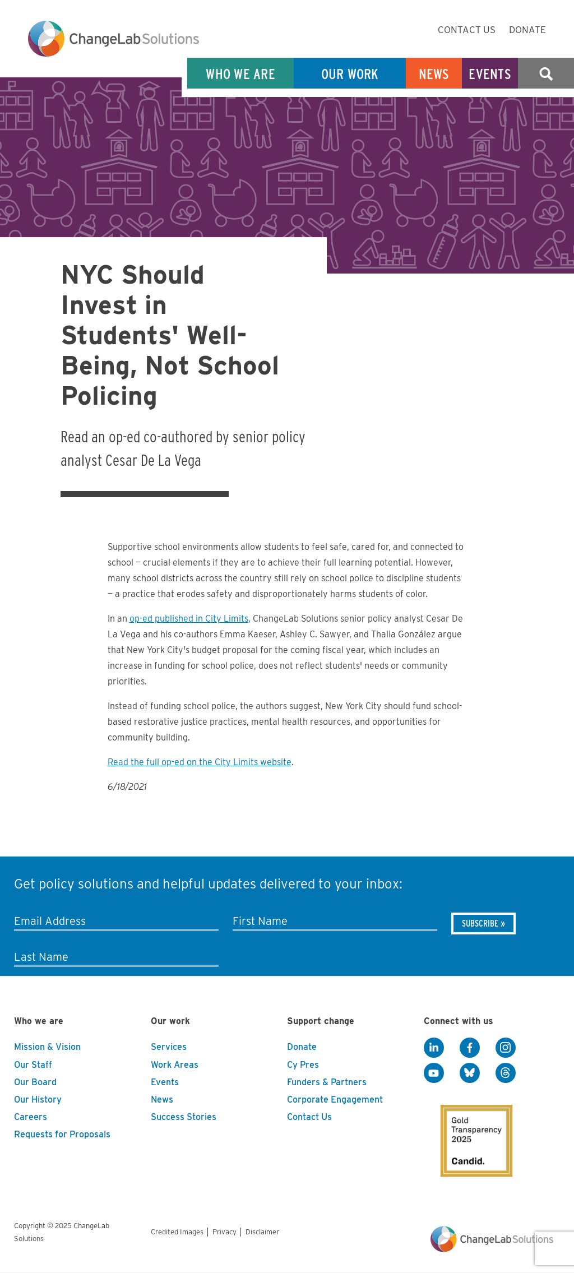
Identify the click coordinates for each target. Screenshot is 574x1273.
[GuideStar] (468, 1131)
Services (169, 1046)
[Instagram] (506, 1048)
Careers (30, 1117)
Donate (527, 29)
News (434, 73)
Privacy (224, 1232)
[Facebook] (470, 1048)
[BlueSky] (470, 1073)
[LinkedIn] (434, 1048)
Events (490, 73)
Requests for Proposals (62, 1134)
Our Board (35, 1082)
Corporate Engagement (335, 1099)
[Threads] (506, 1073)
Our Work (350, 73)
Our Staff (33, 1064)
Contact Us (467, 29)
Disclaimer (262, 1232)
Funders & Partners (327, 1082)
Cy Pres (303, 1064)
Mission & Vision (47, 1046)
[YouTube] (434, 1073)
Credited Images (177, 1232)
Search (546, 73)
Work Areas (174, 1064)
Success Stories (183, 1117)
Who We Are (240, 73)
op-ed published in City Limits (188, 618)
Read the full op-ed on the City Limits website (199, 762)
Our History (38, 1099)
